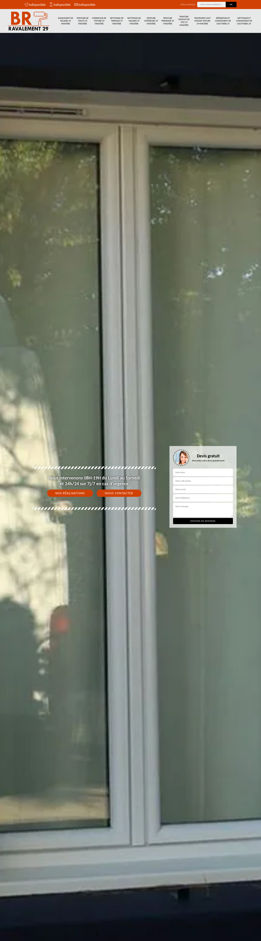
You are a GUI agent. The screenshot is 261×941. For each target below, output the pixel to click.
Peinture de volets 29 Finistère (82, 21)
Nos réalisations (70, 493)
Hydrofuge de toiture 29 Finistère (99, 21)
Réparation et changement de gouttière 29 (223, 21)
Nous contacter (119, 493)
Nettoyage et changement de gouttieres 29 (244, 21)
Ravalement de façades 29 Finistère (65, 21)
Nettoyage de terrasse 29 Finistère (116, 21)
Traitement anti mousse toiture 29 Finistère (202, 21)
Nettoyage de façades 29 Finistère (134, 21)
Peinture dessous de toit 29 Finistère (184, 20)
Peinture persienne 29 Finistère (167, 21)
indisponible (35, 4)
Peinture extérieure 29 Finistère (151, 21)
